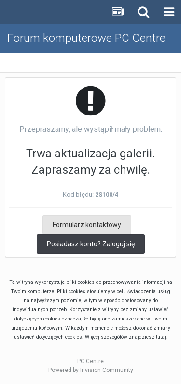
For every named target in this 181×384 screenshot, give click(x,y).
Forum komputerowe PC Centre (86, 38)
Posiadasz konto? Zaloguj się (91, 244)
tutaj (161, 337)
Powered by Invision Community (90, 370)
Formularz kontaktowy (87, 225)
